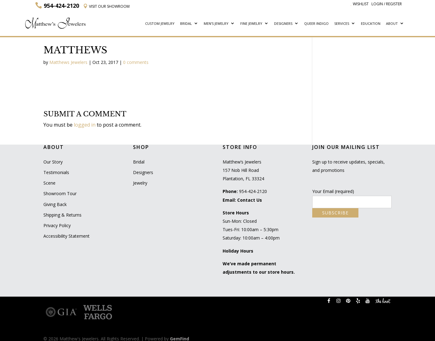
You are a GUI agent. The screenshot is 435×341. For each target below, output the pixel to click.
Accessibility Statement (66, 236)
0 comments (136, 62)
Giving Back (55, 204)
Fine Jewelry (251, 24)
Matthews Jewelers (68, 62)
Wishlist (360, 4)
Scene (49, 183)
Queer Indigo (316, 24)
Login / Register (386, 4)
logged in (84, 124)
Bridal (186, 24)
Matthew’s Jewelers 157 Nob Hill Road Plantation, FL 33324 (243, 170)
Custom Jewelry (160, 24)
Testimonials (56, 172)
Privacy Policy (57, 225)
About (392, 24)
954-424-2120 (253, 191)
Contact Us (249, 200)
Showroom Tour (60, 193)
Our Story (53, 162)
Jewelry (140, 183)
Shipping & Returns (62, 215)
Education (370, 24)
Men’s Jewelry (216, 24)
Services (341, 24)
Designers (283, 24)
